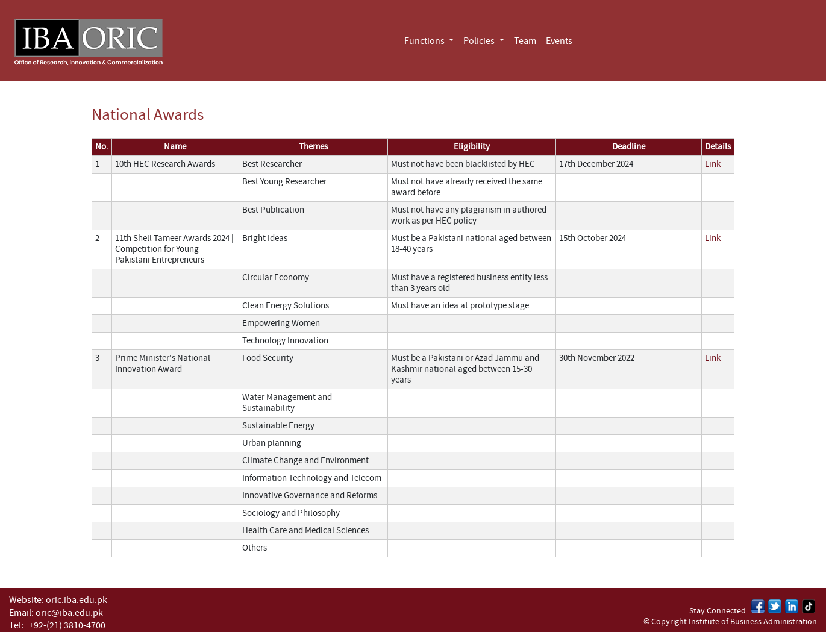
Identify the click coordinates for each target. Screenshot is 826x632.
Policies (479, 41)
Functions (425, 41)
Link (713, 164)
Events (559, 41)
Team (525, 41)
